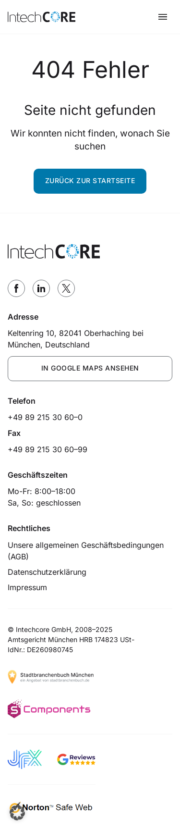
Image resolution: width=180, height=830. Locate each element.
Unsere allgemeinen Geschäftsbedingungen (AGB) (86, 550)
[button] (17, 812)
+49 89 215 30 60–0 (45, 417)
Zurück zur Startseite (90, 180)
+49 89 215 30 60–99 (47, 449)
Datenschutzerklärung (47, 572)
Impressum (27, 587)
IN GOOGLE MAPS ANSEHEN (90, 368)
